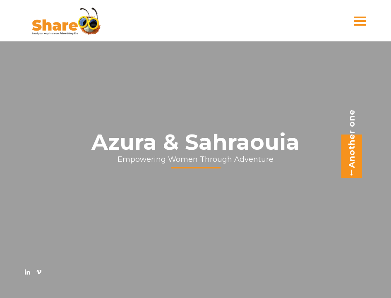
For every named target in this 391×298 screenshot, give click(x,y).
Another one (349, 143)
